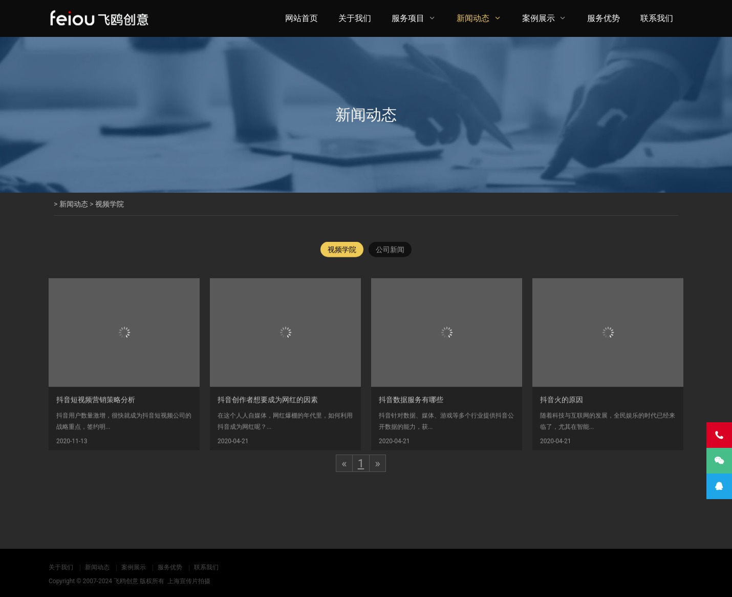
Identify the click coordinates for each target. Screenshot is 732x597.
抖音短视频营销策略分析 (95, 406)
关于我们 (354, 18)
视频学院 (109, 204)
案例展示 (538, 18)
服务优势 (603, 18)
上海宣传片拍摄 (188, 581)
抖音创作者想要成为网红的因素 (268, 406)
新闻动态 (473, 18)
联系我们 (656, 18)
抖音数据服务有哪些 (411, 406)
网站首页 (301, 18)
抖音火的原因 (561, 406)
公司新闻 (390, 250)
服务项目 (408, 18)
